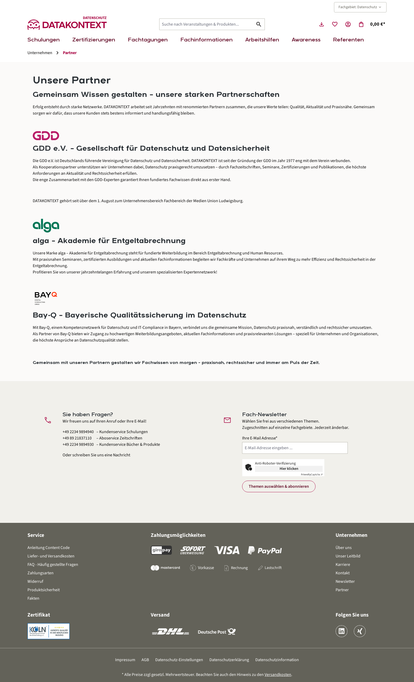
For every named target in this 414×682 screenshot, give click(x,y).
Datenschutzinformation (277, 660)
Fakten (33, 598)
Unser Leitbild (348, 556)
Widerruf (35, 581)
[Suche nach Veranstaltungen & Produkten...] (206, 24)
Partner (342, 590)
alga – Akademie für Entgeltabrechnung (93, 253)
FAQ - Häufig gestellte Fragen (52, 564)
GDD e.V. (46, 161)
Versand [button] (160, 615)
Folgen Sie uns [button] (352, 615)
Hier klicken (289, 468)
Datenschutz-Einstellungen (179, 660)
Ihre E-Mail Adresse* (259, 438)
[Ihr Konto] (348, 24)
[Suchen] (259, 24)
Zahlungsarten (40, 573)
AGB (145, 660)
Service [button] (35, 535)
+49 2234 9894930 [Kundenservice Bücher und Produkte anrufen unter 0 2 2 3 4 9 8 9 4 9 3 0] (78, 444)
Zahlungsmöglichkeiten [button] (178, 535)
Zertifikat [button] (38, 615)
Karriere (343, 564)
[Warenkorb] (372, 24)
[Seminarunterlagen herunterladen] (321, 24)
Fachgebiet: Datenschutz (360, 7)
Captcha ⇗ (312, 474)
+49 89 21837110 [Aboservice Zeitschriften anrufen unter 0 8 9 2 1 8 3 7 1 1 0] (77, 438)
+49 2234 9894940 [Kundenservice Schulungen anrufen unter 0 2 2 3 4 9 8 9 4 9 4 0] (78, 432)
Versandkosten (278, 675)
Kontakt (343, 573)
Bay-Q (44, 327)
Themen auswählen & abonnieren (279, 486)
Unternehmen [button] (351, 535)
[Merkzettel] (334, 24)
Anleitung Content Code (48, 548)
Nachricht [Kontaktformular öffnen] (121, 455)
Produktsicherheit (43, 590)
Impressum (125, 660)
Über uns (344, 548)
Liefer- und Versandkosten (50, 556)
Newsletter (345, 581)
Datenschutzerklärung (229, 660)
